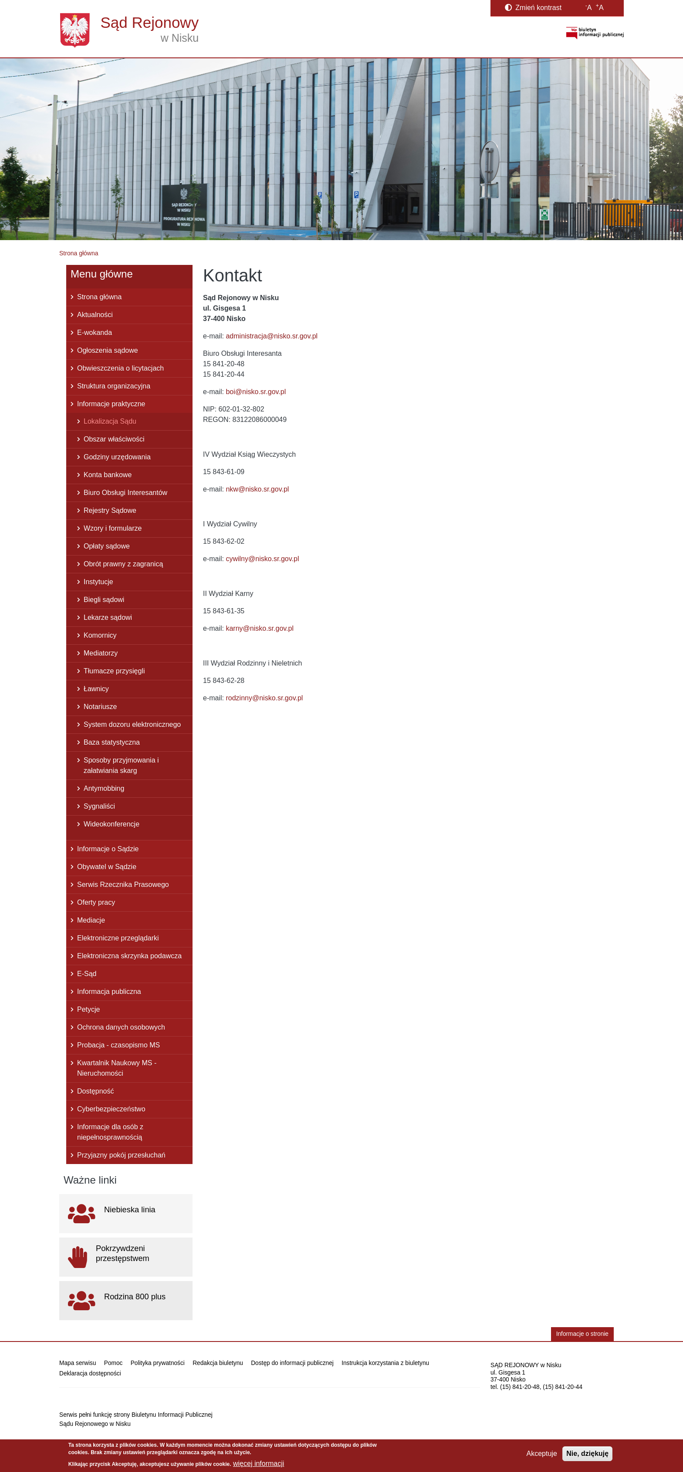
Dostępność (95, 1091)
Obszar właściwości (114, 439)
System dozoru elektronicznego (132, 724)
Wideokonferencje (111, 824)
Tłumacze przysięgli (114, 671)
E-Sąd (86, 973)
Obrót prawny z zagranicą (123, 564)
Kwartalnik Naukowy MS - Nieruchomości (116, 1068)
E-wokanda (94, 332)
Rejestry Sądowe (110, 510)
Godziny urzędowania (117, 457)
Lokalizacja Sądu (110, 421)
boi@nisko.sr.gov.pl (256, 391)
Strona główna (78, 253)
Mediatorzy (101, 653)
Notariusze (100, 706)
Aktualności (95, 314)
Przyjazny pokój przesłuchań (121, 1155)
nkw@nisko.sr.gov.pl (257, 489)
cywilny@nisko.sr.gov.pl (262, 558)
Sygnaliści (99, 806)
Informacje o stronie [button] (582, 1334)
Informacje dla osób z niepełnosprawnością (110, 1132)
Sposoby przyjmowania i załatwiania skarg (121, 765)
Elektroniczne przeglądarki (118, 938)
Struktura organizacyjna (113, 386)
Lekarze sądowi (108, 617)
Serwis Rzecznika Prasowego (123, 884)
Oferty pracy (96, 902)
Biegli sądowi (104, 599)
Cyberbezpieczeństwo (111, 1109)
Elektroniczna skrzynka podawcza (129, 956)
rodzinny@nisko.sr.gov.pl (264, 698)
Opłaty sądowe (107, 546)
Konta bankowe (108, 474)
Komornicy (100, 635)
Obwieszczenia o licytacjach (120, 368)
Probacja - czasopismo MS (118, 1045)
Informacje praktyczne (111, 404)
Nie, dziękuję (587, 1453)
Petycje (88, 1009)
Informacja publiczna (109, 991)
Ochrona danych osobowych (121, 1027)
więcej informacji (258, 1463)
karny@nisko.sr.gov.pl (260, 628)
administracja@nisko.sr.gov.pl (272, 336)
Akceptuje (542, 1453)
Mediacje (91, 920)
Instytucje (98, 581)
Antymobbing (104, 788)
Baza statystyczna (112, 742)
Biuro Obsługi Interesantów (125, 492)
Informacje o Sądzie (108, 849)
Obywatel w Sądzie (106, 866)
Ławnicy (96, 689)
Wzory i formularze (113, 528)
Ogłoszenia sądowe (107, 350)
